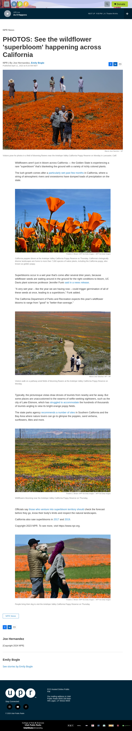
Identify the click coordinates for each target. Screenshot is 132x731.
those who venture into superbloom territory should (56, 509)
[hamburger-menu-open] (6, 4)
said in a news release (77, 282)
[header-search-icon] (107, 4)
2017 (56, 519)
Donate (121, 4)
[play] (7, 13)
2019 (67, 519)
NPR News (8, 30)
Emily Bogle (37, 63)
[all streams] (128, 13)
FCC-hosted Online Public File (58, 690)
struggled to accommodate (64, 402)
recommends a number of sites (58, 412)
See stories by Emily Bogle (18, 666)
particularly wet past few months (66, 173)
